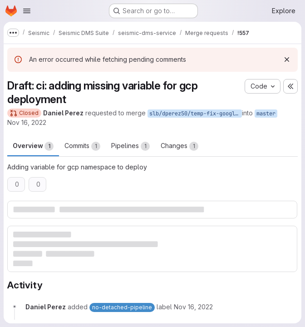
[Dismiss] (286, 59)
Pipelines (130, 146)
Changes (179, 146)
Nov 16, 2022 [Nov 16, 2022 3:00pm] (26, 122)
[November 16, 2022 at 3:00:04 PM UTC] (193, 307)
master (265, 113)
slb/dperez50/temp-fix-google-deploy (195, 113)
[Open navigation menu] (27, 11)
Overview (33, 146)
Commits (82, 146)
